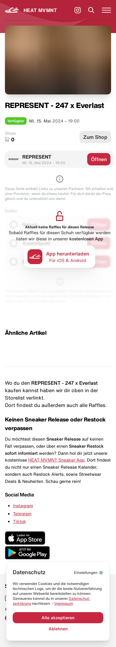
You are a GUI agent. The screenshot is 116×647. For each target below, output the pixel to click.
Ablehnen (58, 629)
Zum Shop (95, 137)
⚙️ (88, 572)
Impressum (63, 603)
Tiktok (19, 521)
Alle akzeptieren (58, 618)
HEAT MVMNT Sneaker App (56, 460)
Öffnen (99, 159)
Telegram (22, 514)
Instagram (23, 506)
